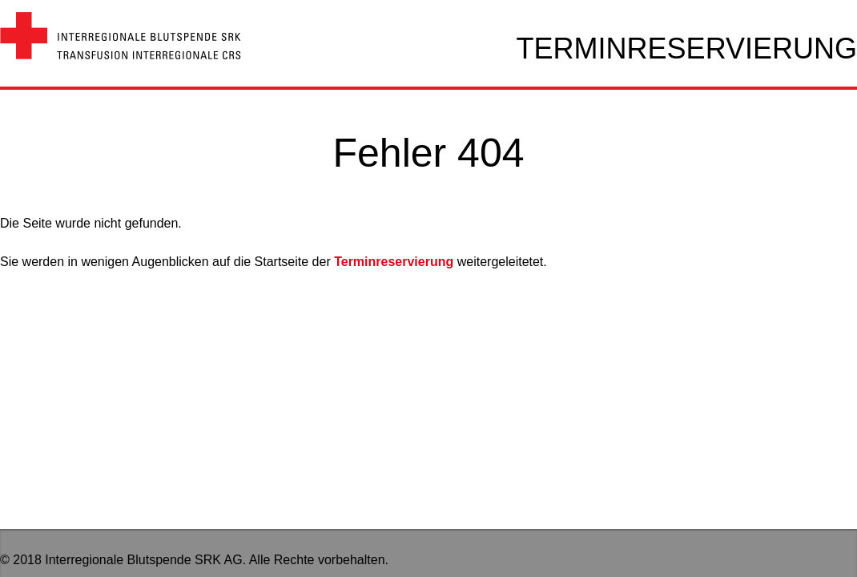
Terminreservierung (393, 261)
